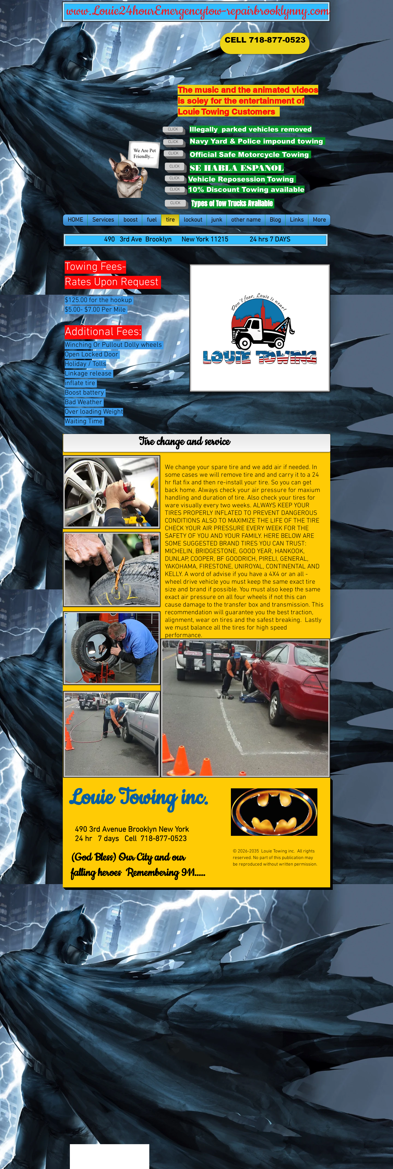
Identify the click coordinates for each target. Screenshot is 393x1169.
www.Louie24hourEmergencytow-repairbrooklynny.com (198, 11)
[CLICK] (173, 129)
